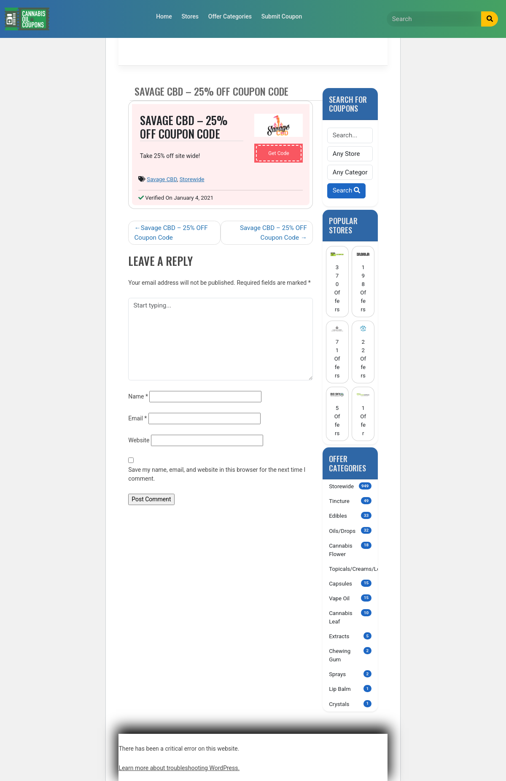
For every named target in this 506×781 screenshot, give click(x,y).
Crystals (350, 703)
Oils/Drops (350, 530)
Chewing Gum (350, 655)
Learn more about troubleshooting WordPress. (179, 768)
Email (137, 418)
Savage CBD (162, 179)
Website (138, 440)
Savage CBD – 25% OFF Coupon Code (170, 232)
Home (164, 16)
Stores (190, 16)
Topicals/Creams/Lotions (353, 568)
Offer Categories (230, 16)
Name (138, 396)
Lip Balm (350, 688)
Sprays (350, 673)
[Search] (434, 19)
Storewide (192, 179)
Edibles (350, 515)
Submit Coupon (281, 16)
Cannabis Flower (350, 549)
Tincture (350, 500)
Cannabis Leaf (350, 617)
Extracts (350, 635)
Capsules (350, 583)
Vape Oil (350, 598)
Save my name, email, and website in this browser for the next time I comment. (216, 474)
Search (346, 190)
